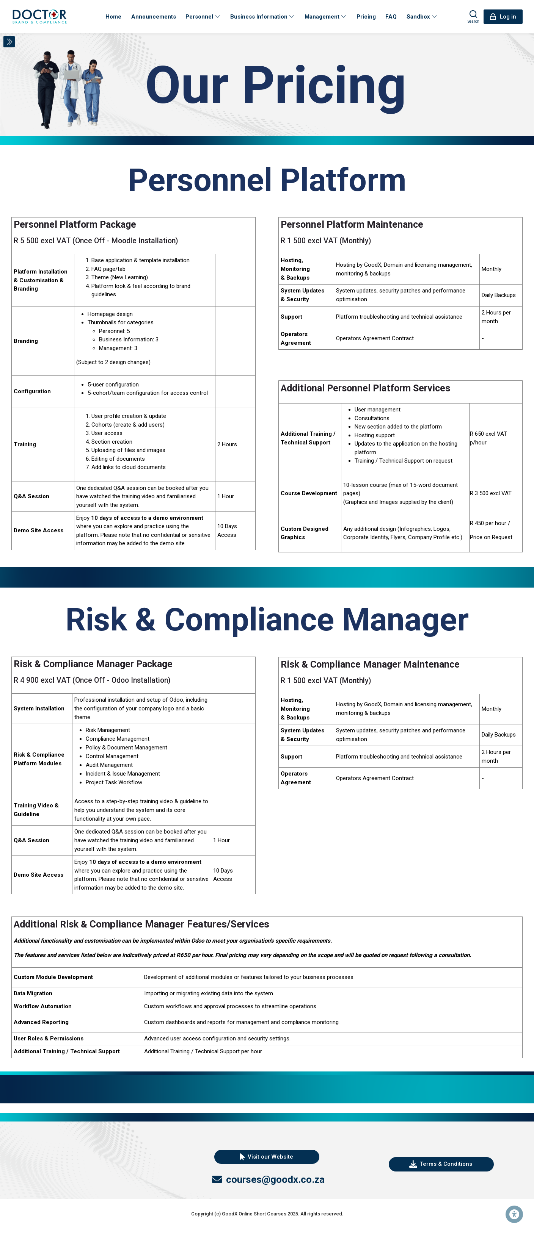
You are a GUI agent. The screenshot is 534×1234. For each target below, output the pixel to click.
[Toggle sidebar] (9, 41)
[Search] (473, 16)
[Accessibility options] (514, 1214)
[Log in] (503, 16)
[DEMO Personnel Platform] (39, 17)
